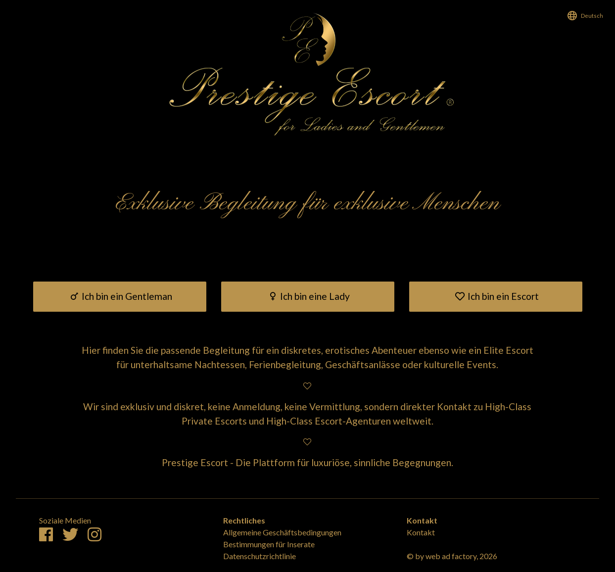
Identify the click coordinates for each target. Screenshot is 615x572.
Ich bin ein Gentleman (120, 296)
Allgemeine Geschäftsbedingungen (282, 532)
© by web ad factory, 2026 (452, 556)
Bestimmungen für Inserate (269, 544)
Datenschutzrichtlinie (259, 556)
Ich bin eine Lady (307, 296)
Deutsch (592, 15)
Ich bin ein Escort (495, 296)
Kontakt (421, 532)
